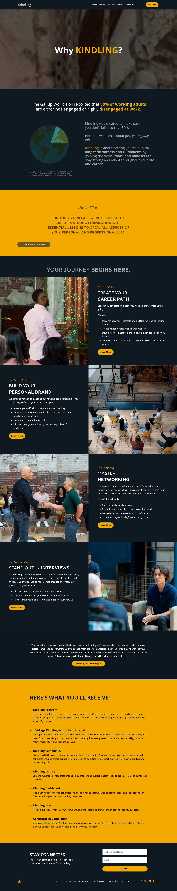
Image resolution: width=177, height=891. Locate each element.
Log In (141, 5)
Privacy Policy (112, 885)
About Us (131, 5)
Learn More (107, 353)
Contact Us (66, 885)
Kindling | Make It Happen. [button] (88, 664)
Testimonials (117, 5)
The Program (104, 5)
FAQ (57, 885)
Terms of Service (97, 885)
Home (94, 5)
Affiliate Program (80, 885)
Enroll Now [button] (152, 5)
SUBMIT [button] (125, 873)
